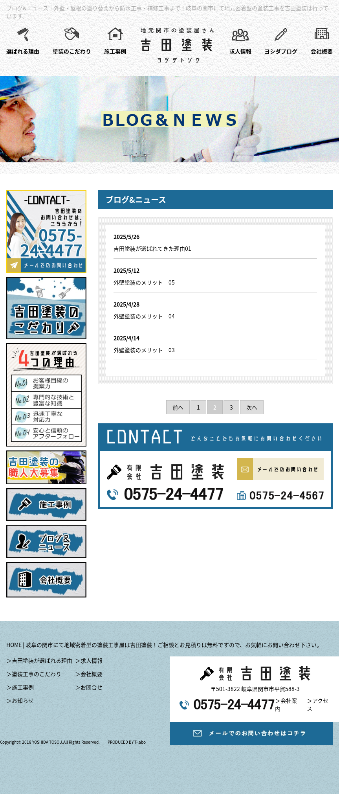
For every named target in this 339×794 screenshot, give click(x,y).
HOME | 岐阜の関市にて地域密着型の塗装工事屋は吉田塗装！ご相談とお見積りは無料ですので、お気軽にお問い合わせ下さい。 (164, 645)
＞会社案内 (286, 704)
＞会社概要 (89, 674)
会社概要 (322, 51)
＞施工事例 (20, 687)
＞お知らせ (20, 700)
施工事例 (115, 51)
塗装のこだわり (72, 51)
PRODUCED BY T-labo (127, 742)
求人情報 (240, 51)
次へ (251, 407)
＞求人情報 (89, 660)
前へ (177, 407)
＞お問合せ (89, 687)
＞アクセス (317, 704)
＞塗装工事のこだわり (33, 674)
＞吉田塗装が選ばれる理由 (39, 660)
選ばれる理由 (22, 51)
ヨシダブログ (280, 51)
